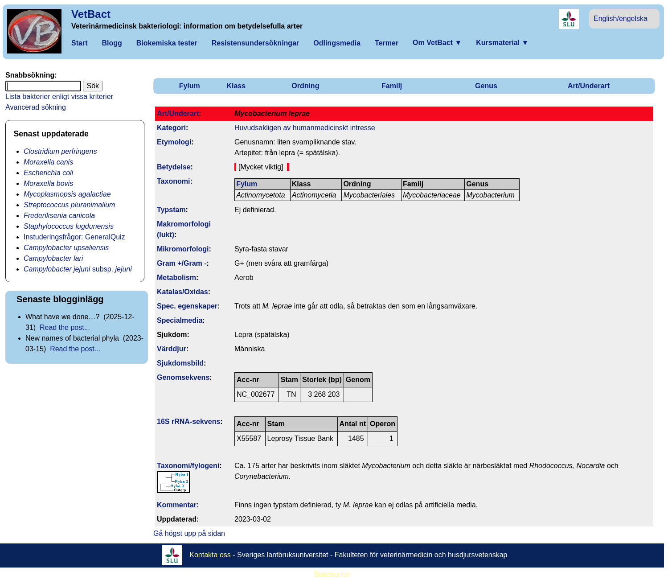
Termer (386, 43)
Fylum (189, 86)
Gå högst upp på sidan (189, 533)
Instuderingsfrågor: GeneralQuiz (74, 237)
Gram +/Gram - (182, 263)
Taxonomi (173, 181)
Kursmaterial (502, 42)
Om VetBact (437, 42)
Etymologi (174, 142)
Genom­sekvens (183, 377)
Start (79, 43)
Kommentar (177, 505)
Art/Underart (589, 86)
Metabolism (176, 277)
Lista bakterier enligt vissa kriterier (59, 96)
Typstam (171, 210)
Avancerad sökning (35, 107)
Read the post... (65, 327)
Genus (486, 86)
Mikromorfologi (183, 249)
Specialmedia (179, 320)
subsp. (78, 269)
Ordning (305, 86)
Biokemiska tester (166, 43)
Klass (236, 86)
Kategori (171, 128)
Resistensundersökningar (255, 43)
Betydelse (174, 167)
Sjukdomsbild (180, 363)
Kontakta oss (210, 554)
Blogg (112, 43)
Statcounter (332, 574)
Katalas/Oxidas (182, 292)
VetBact (91, 14)
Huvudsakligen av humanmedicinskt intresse (304, 128)
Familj (391, 86)
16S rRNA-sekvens (188, 421)
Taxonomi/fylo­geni (188, 465)
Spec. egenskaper (187, 306)
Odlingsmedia (337, 43)
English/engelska (620, 18)
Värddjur (171, 349)
